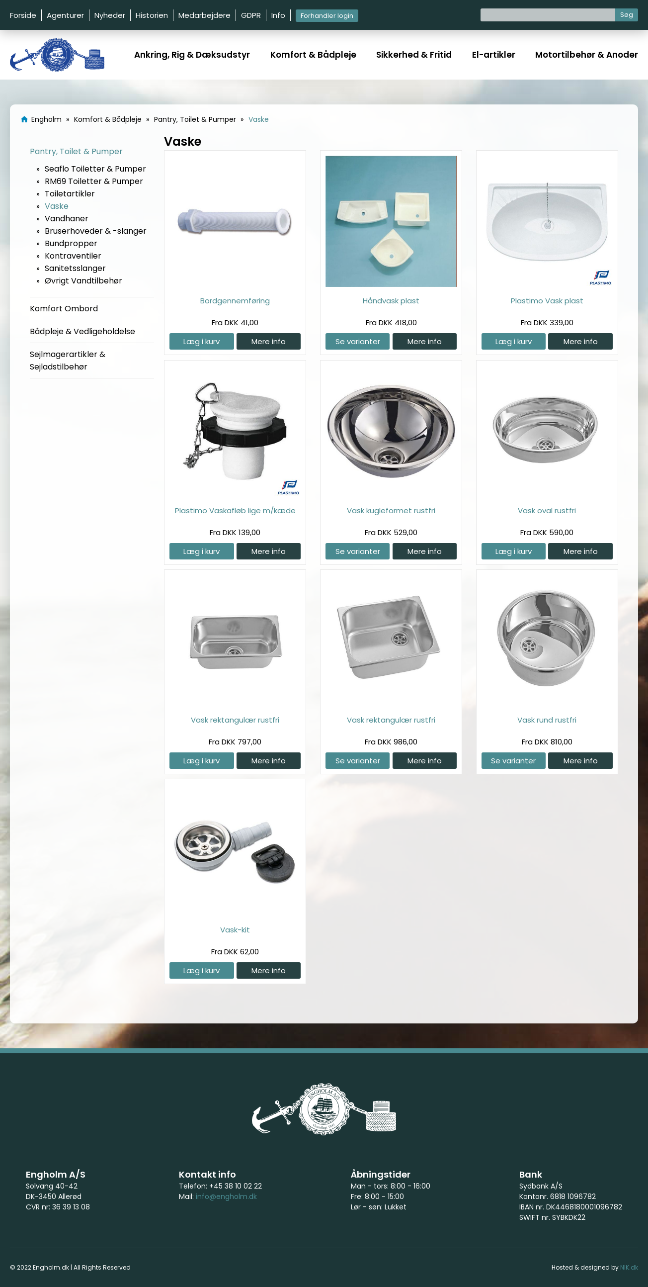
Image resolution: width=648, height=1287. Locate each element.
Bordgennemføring (235, 300)
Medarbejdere (204, 15)
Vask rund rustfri (546, 720)
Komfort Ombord (64, 308)
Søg (626, 14)
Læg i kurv (201, 341)
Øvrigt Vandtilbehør (83, 280)
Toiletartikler (70, 193)
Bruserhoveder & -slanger (96, 231)
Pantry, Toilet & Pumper (76, 151)
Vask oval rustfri (547, 510)
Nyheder (109, 15)
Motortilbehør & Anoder (586, 55)
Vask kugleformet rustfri (391, 510)
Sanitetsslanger (75, 268)
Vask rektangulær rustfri (235, 720)
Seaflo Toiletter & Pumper (95, 169)
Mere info (268, 341)
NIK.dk (629, 1267)
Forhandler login (327, 15)
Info (278, 15)
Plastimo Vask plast (547, 300)
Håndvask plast (391, 300)
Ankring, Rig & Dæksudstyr (192, 55)
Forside (23, 15)
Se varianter (357, 341)
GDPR (251, 15)
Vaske (57, 206)
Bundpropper (71, 243)
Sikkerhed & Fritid (414, 55)
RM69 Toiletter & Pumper (94, 181)
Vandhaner (66, 218)
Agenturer (65, 15)
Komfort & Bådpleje (313, 55)
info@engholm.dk (226, 1196)
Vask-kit (235, 929)
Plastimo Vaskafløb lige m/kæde (235, 510)
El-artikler (493, 55)
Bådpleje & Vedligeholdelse (82, 331)
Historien (152, 15)
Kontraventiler (73, 256)
